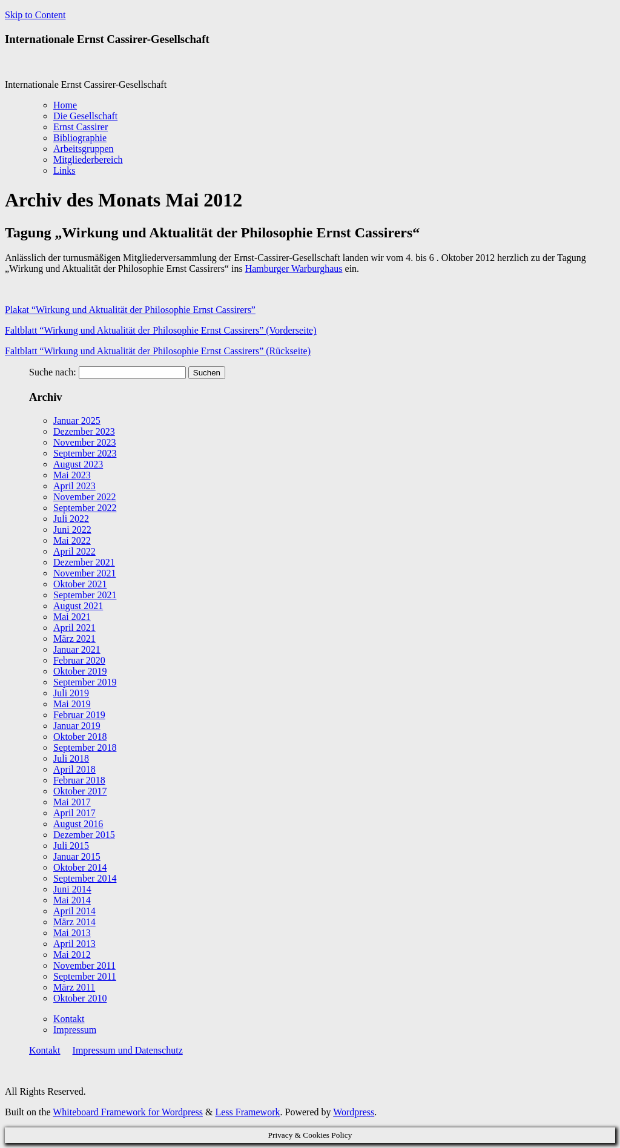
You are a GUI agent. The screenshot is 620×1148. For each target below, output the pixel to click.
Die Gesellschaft (85, 116)
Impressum (74, 1029)
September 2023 (84, 453)
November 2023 (84, 442)
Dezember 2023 (84, 431)
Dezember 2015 (84, 835)
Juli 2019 (71, 693)
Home (65, 105)
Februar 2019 (79, 715)
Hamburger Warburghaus (294, 268)
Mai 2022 (72, 540)
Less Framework (247, 1112)
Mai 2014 (72, 900)
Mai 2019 (72, 704)
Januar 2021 (77, 649)
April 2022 (74, 551)
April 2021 (74, 627)
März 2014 (74, 922)
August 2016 (78, 824)
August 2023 (78, 464)
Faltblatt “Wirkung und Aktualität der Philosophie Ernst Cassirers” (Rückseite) (158, 351)
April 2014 (74, 911)
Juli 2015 (71, 845)
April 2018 (74, 769)
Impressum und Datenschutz (128, 1050)
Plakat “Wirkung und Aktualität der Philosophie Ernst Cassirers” (130, 310)
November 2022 (84, 497)
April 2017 (74, 813)
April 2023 (74, 486)
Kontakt (69, 1019)
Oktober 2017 (80, 791)
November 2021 (84, 573)
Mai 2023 (72, 475)
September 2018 (84, 747)
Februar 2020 (79, 660)
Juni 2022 (72, 529)
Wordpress (353, 1112)
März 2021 (74, 638)
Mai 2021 (72, 617)
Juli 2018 (71, 758)
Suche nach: (52, 372)
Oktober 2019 (80, 671)
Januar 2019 (77, 726)
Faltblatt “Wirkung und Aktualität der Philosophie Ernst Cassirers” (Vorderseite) (161, 330)
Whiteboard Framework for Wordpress (128, 1112)
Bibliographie (80, 138)
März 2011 (74, 987)
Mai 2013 (72, 933)
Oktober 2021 (80, 584)
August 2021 (78, 606)
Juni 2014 (72, 889)
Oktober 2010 (80, 998)
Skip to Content (35, 15)
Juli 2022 (71, 518)
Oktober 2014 (80, 867)
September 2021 (84, 595)
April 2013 (74, 944)
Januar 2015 (77, 856)
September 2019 (84, 682)
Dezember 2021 (84, 562)
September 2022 (84, 508)
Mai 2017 (72, 802)
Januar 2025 (77, 420)
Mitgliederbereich (88, 159)
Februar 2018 (79, 780)
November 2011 (84, 965)
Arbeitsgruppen (83, 149)
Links (64, 170)
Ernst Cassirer (80, 127)
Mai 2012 (72, 954)
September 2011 (84, 976)
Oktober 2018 (80, 736)
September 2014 (84, 878)
